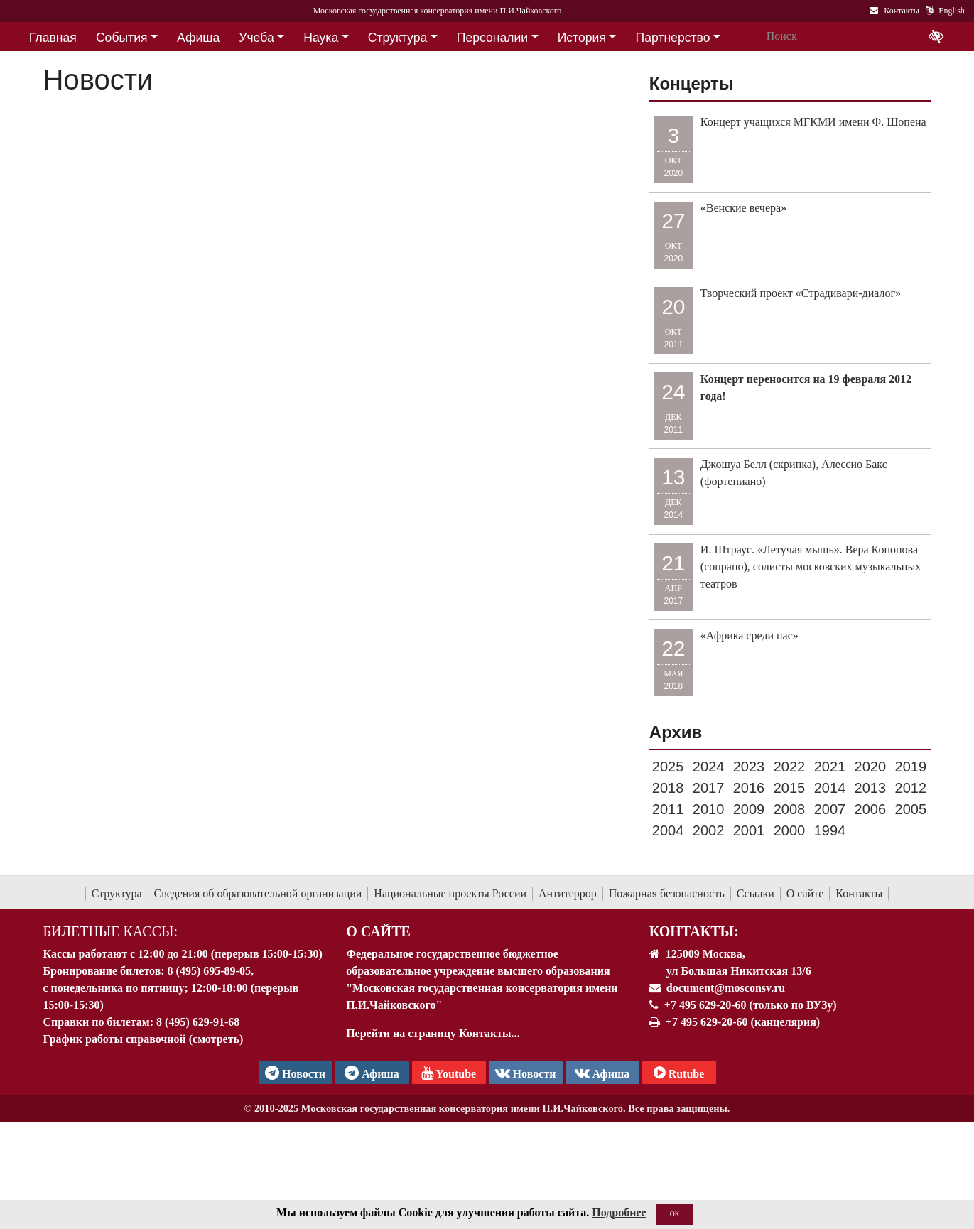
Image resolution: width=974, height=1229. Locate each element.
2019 (911, 766)
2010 (709, 809)
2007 (830, 809)
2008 (790, 809)
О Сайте (378, 931)
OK (675, 1215)
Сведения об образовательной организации (258, 893)
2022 (790, 766)
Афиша (602, 1073)
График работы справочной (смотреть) (143, 1039)
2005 (911, 809)
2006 (871, 809)
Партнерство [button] (673, 38)
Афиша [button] (198, 38)
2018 (668, 788)
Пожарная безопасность (667, 893)
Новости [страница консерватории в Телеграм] (295, 1073)
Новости (525, 1073)
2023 (749, 766)
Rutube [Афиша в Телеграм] (679, 1073)
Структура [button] (397, 38)
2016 (749, 788)
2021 (830, 766)
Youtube (448, 1073)
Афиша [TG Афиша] (372, 1073)
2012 (911, 788)
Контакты (858, 893)
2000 (790, 830)
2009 (749, 809)
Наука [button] (320, 38)
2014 (830, 788)
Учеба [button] (256, 38)
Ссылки (755, 893)
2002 (709, 830)
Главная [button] (53, 38)
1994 (830, 830)
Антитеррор (568, 893)
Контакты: (694, 931)
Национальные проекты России (450, 893)
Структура (117, 893)
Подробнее (619, 1214)
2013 (871, 788)
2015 (790, 788)
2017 (709, 788)
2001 (749, 830)
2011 (668, 809)
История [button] (582, 38)
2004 (668, 830)
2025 (668, 766)
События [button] (122, 38)
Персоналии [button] (492, 38)
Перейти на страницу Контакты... (432, 1033)
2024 (709, 766)
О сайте (805, 893)
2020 (871, 766)
